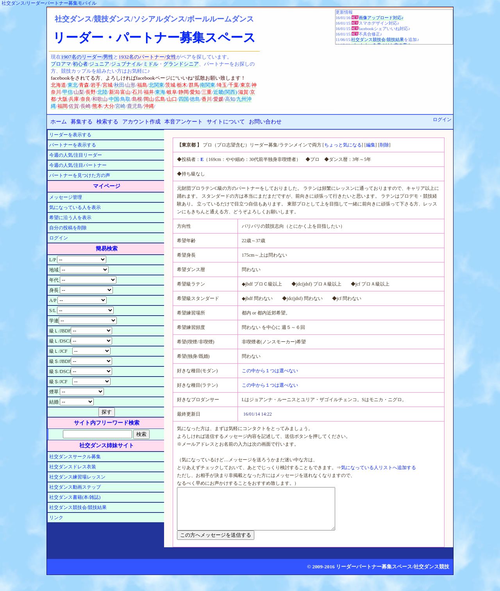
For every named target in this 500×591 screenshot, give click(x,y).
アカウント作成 (141, 122)
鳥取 (125, 99)
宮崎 (120, 106)
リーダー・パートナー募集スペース (154, 37)
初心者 (80, 64)
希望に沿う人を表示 (70, 217)
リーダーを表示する (70, 134)
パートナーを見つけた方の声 (79, 175)
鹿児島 (134, 106)
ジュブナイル (126, 64)
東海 (160, 92)
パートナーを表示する (72, 145)
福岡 (62, 106)
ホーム (58, 122)
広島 (160, 99)
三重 (207, 92)
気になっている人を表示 (75, 207)
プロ (56, 64)
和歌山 (99, 99)
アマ (66, 64)
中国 (114, 99)
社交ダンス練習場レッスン (77, 477)
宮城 (107, 85)
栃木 (182, 85)
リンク (56, 517)
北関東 (156, 85)
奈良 (85, 99)
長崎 (85, 106)
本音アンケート (183, 122)
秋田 (119, 85)
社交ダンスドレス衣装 (72, 467)
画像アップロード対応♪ (381, 18)
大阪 (62, 99)
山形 (130, 85)
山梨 (79, 92)
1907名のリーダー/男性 (87, 57)
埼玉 (222, 85)
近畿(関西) (225, 92)
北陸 (102, 92)
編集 (370, 145)
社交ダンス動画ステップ (75, 487)
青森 (84, 85)
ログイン (442, 119)
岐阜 (172, 92)
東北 (73, 85)
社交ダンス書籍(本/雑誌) (74, 497)
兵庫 (74, 99)
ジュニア (99, 64)
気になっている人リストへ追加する (378, 467)
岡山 (149, 99)
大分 (109, 106)
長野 (91, 92)
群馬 (194, 85)
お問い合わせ (265, 122)
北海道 (58, 85)
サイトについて (226, 122)
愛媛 (218, 99)
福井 (149, 92)
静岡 (184, 92)
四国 (184, 99)
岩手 (96, 85)
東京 (245, 85)
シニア (191, 64)
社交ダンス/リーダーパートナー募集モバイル (49, 3)
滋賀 (243, 92)
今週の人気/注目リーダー (75, 155)
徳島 (195, 99)
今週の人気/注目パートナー (78, 165)
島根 (137, 99)
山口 (172, 99)
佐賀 (74, 106)
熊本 (97, 106)
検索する (107, 122)
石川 (137, 92)
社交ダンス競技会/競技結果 (377, 39)
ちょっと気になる (343, 145)
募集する (82, 122)
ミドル (150, 64)
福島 (142, 85)
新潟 (114, 92)
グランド (173, 64)
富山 (125, 92)
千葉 (234, 85)
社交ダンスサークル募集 (75, 456)
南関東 (207, 85)
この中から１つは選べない (270, 370)
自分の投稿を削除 (68, 227)
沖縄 (149, 106)
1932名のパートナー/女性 (147, 57)
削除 (384, 145)
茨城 (170, 85)
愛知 (195, 92)
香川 (207, 99)
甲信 (67, 92)
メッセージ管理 (65, 197)
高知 (230, 99)
